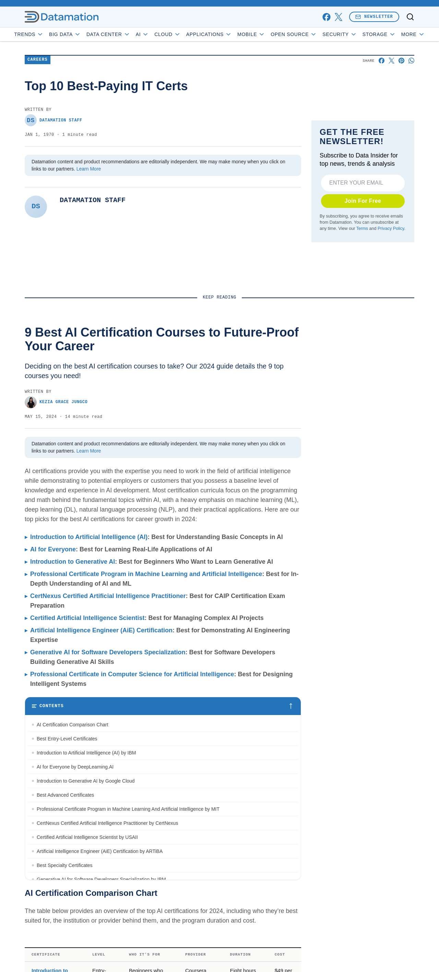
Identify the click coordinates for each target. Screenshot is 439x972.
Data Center (128, 34)
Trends (48, 34)
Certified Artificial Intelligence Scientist (87, 834)
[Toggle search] (410, 17)
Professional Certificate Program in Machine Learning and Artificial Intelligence (146, 790)
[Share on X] (391, 105)
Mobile (271, 34)
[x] (338, 17)
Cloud (187, 34)
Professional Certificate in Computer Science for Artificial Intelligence (132, 890)
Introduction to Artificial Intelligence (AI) (88, 753)
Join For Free (363, 331)
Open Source (313, 34)
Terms (362, 358)
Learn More (88, 213)
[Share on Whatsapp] (411, 105)
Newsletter (374, 17)
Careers (37, 104)
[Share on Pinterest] (401, 105)
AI (161, 34)
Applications (228, 34)
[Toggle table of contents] (163, 922)
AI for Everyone (53, 765)
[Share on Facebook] (381, 105)
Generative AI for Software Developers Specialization (107, 868)
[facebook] (326, 17)
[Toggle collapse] (18, 937)
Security (359, 34)
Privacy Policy (391, 358)
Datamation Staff (53, 165)
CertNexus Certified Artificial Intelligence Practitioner (108, 812)
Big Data (84, 34)
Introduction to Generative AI (72, 777)
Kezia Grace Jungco (56, 618)
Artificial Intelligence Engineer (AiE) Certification (101, 846)
